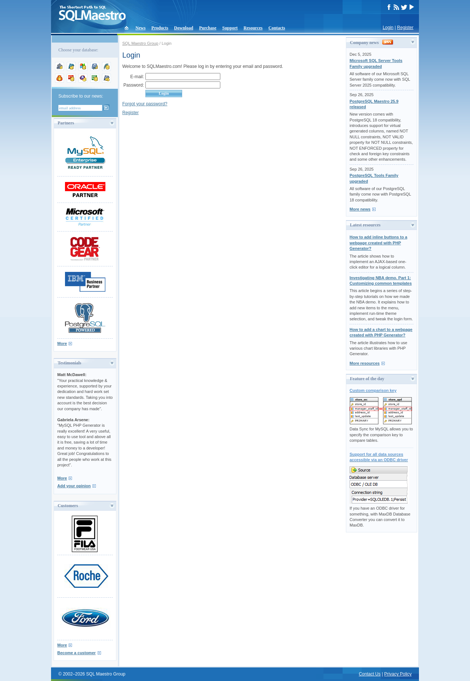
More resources (365, 363)
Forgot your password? (144, 103)
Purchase (207, 27)
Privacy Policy (398, 674)
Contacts (276, 27)
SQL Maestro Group (140, 43)
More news (360, 209)
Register (405, 27)
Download (183, 27)
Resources (253, 27)
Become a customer (76, 653)
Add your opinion (74, 486)
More (62, 343)
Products (159, 27)
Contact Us (369, 674)
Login (388, 27)
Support (230, 27)
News (140, 27)
